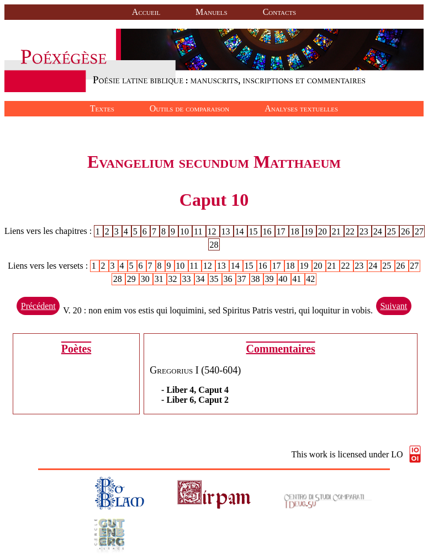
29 (132, 279)
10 (185, 231)
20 (323, 231)
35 (215, 279)
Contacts (280, 12)
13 (226, 231)
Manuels (211, 12)
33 (187, 279)
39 (270, 279)
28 (214, 244)
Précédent (38, 306)
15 (254, 231)
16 (268, 231)
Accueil (146, 12)
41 (297, 279)
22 (351, 231)
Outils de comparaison (189, 108)
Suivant (393, 306)
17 (282, 231)
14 (240, 231)
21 (337, 231)
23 (365, 231)
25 (392, 231)
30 (146, 279)
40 (283, 279)
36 (228, 279)
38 (256, 279)
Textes (102, 108)
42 (310, 279)
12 (212, 231)
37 (242, 279)
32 (173, 279)
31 (160, 279)
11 (199, 231)
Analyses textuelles (301, 108)
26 (406, 231)
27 (419, 231)
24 (378, 231)
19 (309, 231)
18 (296, 231)
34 (201, 279)
